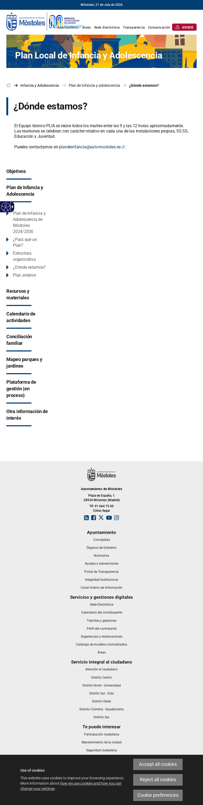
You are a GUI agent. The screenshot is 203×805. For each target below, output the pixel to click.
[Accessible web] (6, 207)
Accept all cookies (158, 764)
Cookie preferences (157, 795)
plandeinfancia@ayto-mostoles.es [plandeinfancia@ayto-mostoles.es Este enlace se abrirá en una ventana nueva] (92, 146)
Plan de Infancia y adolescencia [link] (94, 85)
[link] (44, 21)
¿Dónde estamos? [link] (144, 85)
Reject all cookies (158, 779)
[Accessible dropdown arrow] (11, 206)
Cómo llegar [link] (101, 511)
